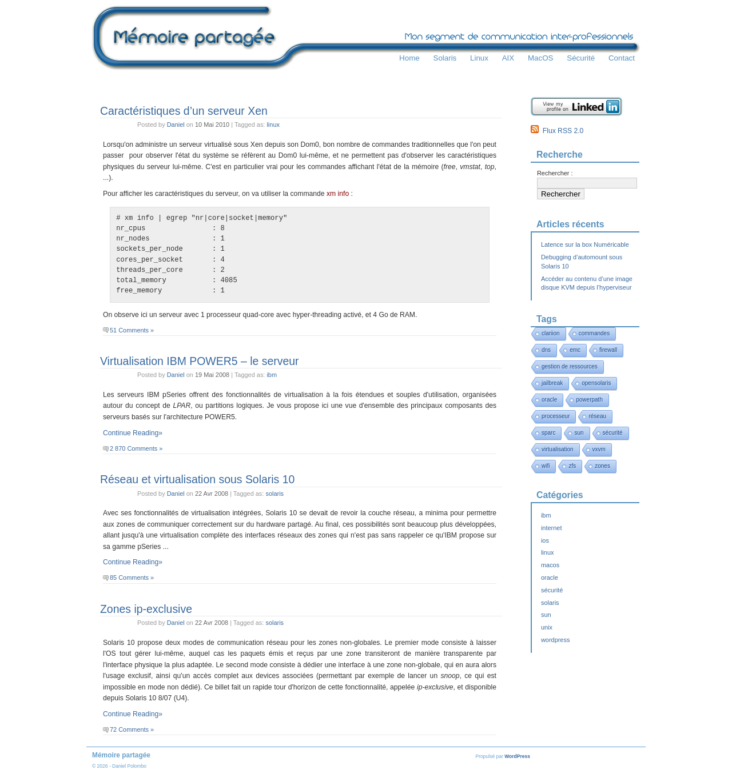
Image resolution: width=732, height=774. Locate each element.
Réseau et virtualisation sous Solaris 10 (197, 479)
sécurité (613, 433)
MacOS (541, 58)
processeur (556, 416)
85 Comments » (132, 577)
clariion (551, 333)
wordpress (555, 639)
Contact (621, 58)
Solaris (444, 58)
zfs (572, 466)
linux (273, 124)
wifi (546, 466)
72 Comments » (132, 729)
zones (602, 466)
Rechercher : (555, 173)
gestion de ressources (570, 366)
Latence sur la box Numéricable (585, 244)
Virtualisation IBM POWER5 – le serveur (199, 361)
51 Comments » (132, 330)
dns (546, 350)
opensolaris (596, 383)
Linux (479, 58)
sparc (548, 433)
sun (578, 433)
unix (546, 627)
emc (575, 350)
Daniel (176, 124)
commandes (594, 333)
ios (545, 540)
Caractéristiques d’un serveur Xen (184, 111)
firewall (608, 350)
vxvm (599, 449)
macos (550, 565)
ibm (271, 374)
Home (409, 58)
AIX (508, 58)
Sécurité (581, 58)
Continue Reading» (132, 433)
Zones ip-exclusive (146, 609)
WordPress (517, 756)
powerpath (589, 399)
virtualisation (558, 449)
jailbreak (552, 383)
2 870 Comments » (136, 448)
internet (551, 527)
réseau (597, 416)
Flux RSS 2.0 (557, 131)
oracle (549, 399)
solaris (274, 493)
